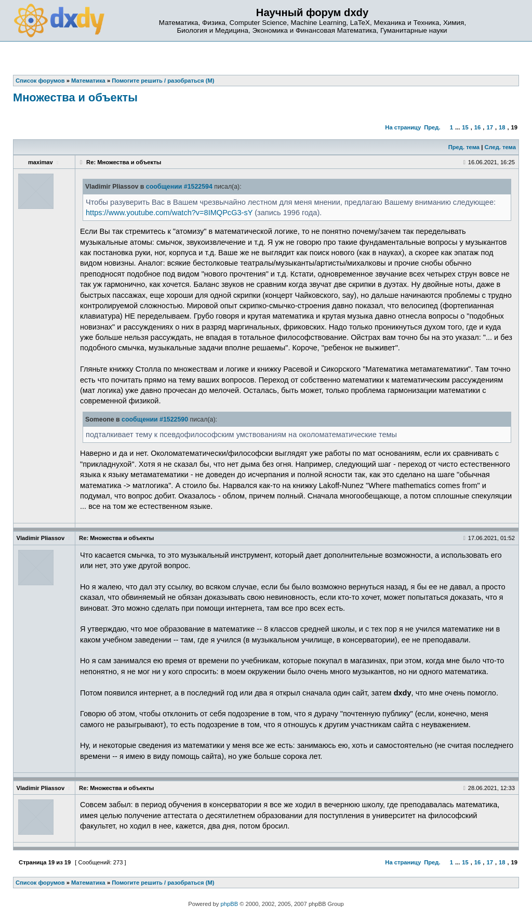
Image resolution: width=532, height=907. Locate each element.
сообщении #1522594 (179, 186)
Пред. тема (464, 147)
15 (465, 127)
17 (489, 127)
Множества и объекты (75, 97)
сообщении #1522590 (155, 419)
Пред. (432, 127)
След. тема (499, 147)
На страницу (403, 127)
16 (477, 127)
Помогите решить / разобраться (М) (163, 882)
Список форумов (40, 882)
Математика (88, 882)
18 (502, 127)
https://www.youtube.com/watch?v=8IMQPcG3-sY (169, 212)
